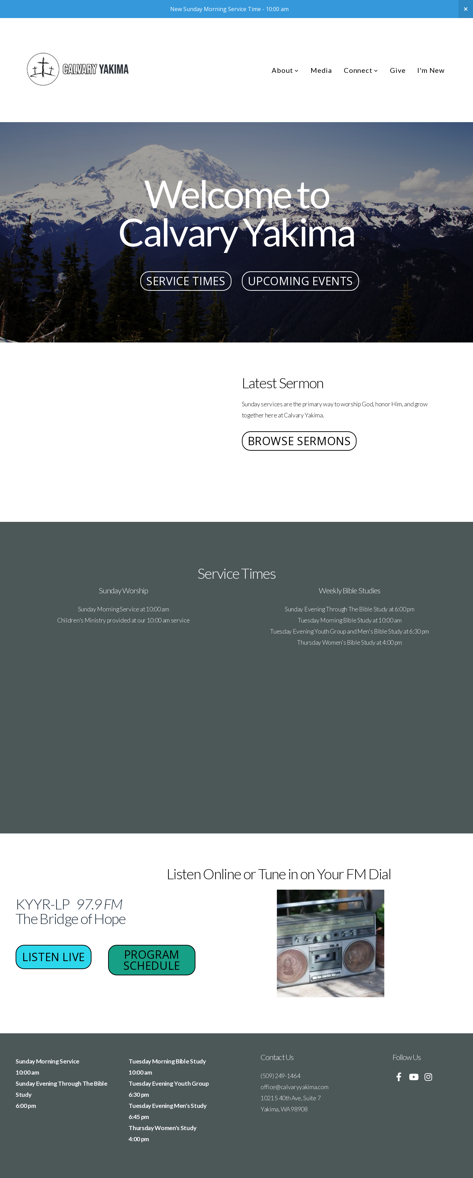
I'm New (431, 70)
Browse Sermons (299, 440)
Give (397, 70)
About (285, 70)
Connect (361, 70)
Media (321, 70)
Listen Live (54, 957)
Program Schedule (151, 959)
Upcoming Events (300, 280)
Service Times (185, 280)
